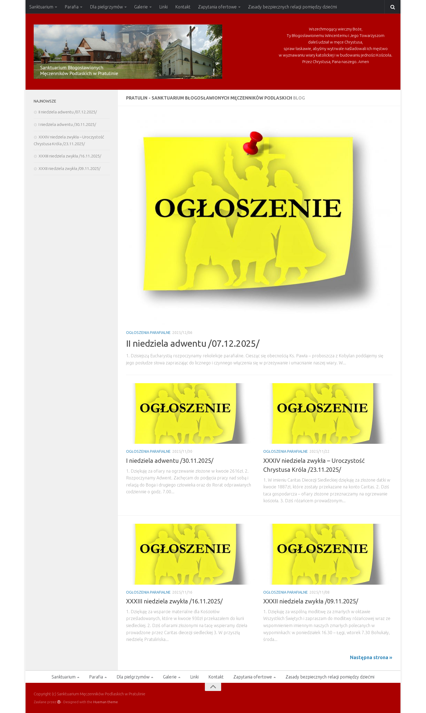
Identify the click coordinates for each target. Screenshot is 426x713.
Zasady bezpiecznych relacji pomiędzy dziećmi (292, 6)
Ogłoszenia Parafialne (148, 332)
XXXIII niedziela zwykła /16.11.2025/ (174, 601)
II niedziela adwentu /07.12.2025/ (192, 343)
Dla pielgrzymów (106, 6)
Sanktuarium (41, 6)
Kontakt (182, 6)
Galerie (141, 6)
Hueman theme (105, 702)
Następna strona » (371, 657)
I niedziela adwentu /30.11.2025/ (169, 460)
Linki (163, 6)
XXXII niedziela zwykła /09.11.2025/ (310, 601)
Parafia (72, 6)
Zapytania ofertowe (217, 6)
